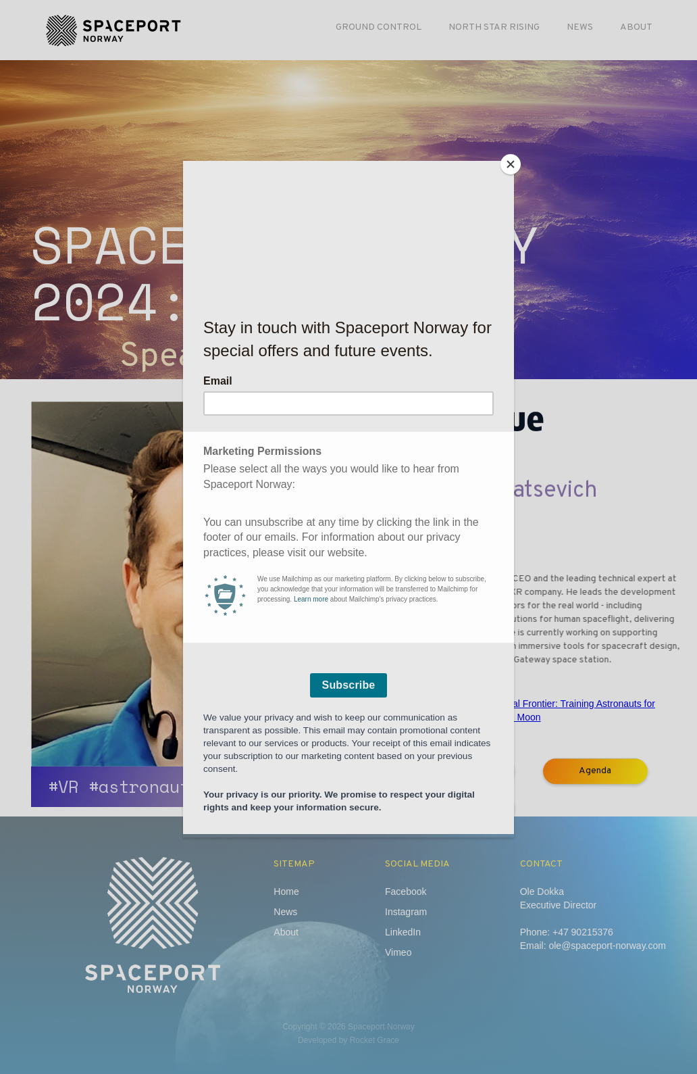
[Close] (510, 164)
